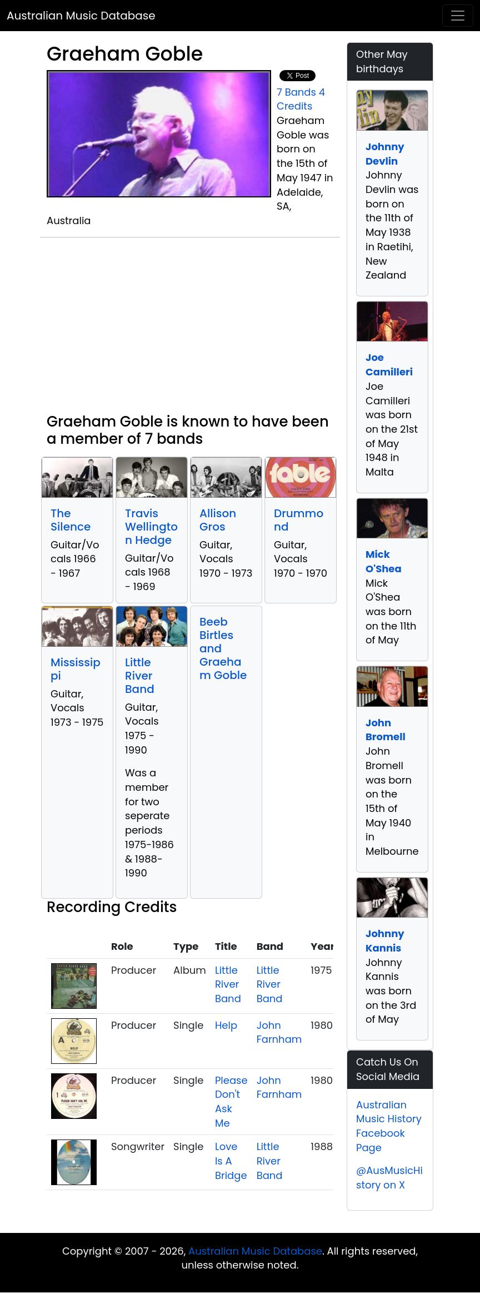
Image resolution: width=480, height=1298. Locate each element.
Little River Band (139, 676)
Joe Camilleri (389, 364)
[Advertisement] (190, 330)
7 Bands (296, 92)
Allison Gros (217, 520)
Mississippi (76, 669)
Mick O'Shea (384, 561)
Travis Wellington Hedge (151, 527)
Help (226, 1025)
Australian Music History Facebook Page (389, 1126)
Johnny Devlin (385, 154)
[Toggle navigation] (457, 15)
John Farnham (279, 1032)
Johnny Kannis (385, 941)
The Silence (71, 520)
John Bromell (386, 730)
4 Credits (301, 99)
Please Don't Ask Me (231, 1101)
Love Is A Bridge (231, 1161)
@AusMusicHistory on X (389, 1177)
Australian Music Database (81, 15)
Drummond (298, 520)
